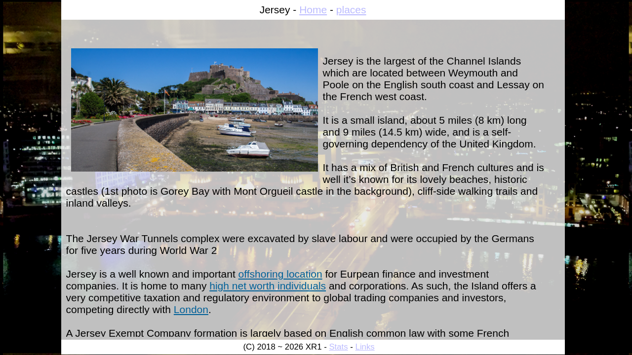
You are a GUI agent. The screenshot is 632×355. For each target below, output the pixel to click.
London (191, 309)
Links (365, 347)
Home (313, 9)
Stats (338, 347)
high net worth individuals (267, 285)
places (351, 9)
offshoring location (280, 274)
